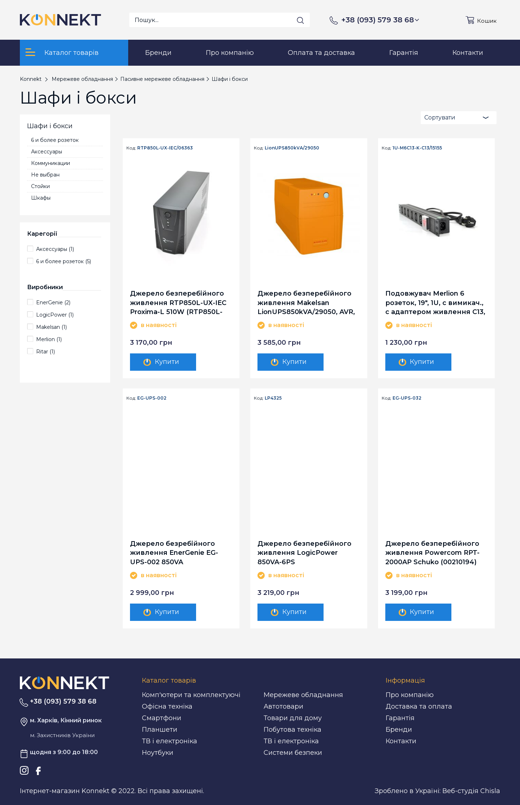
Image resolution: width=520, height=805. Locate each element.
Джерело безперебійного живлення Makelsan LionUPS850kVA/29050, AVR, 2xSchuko (306, 302)
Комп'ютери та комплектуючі (191, 695)
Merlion (49, 339)
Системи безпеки (293, 753)
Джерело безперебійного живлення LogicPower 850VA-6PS (304, 552)
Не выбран (45, 174)
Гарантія (400, 718)
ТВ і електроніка (169, 741)
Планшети (159, 730)
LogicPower (55, 315)
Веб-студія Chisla (471, 791)
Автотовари (283, 706)
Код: (131, 148)
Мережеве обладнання (303, 695)
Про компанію (410, 695)
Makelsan (51, 327)
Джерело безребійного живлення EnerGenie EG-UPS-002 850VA (174, 552)
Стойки (40, 186)
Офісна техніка (167, 706)
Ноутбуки (157, 753)
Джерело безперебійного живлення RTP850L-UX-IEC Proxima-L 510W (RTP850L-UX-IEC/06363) (178, 302)
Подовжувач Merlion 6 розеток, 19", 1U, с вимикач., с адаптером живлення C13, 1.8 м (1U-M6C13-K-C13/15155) (435, 302)
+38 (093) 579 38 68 (380, 20)
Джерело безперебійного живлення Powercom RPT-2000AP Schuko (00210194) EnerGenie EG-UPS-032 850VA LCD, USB (436, 552)
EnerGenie (53, 302)
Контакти (401, 741)
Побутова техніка (292, 730)
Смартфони (161, 718)
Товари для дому (293, 718)
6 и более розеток (55, 140)
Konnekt (31, 79)
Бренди (399, 730)
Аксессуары (46, 151)
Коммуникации (50, 163)
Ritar (45, 351)
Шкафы (41, 198)
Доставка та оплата (419, 706)
